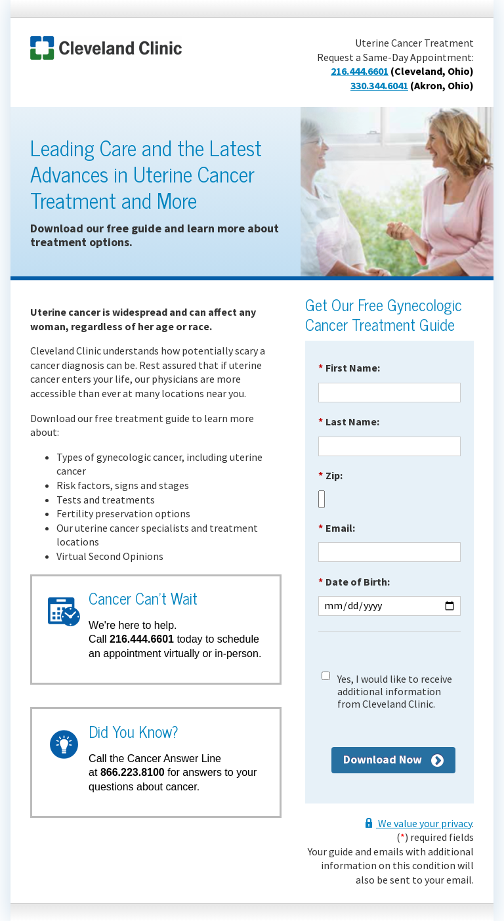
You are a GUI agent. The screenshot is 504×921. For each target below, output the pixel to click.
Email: (336, 527)
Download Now (382, 759)
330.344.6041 (379, 85)
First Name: (349, 367)
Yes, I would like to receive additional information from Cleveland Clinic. (394, 691)
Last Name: (348, 421)
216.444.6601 (359, 70)
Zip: (330, 475)
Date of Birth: (354, 581)
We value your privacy (424, 823)
